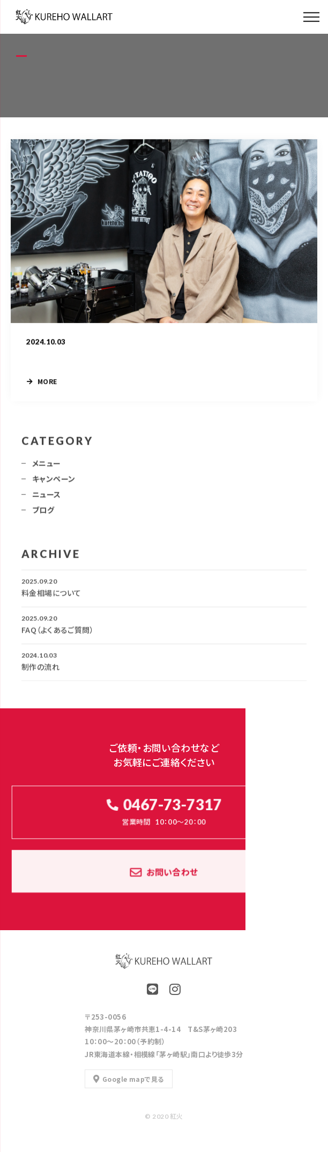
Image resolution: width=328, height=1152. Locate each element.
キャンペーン (54, 481)
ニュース (46, 496)
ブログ (43, 512)
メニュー (46, 465)
